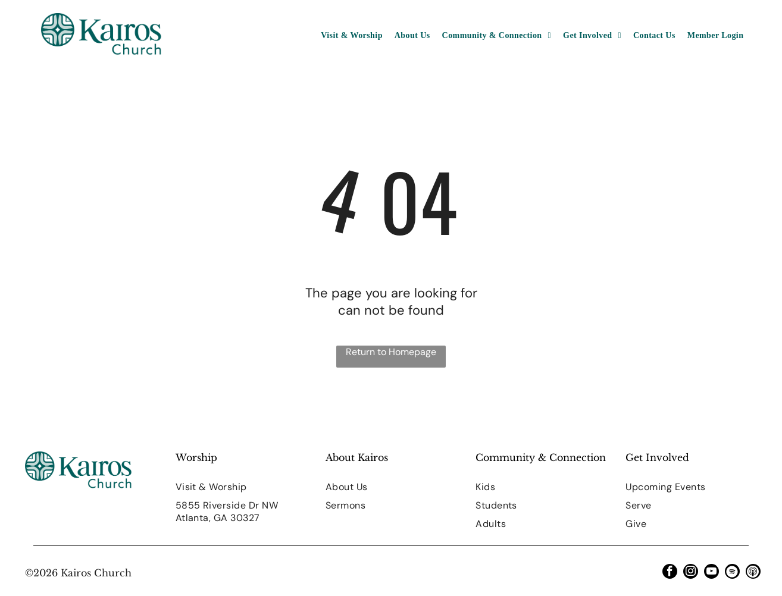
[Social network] (753, 573)
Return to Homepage (391, 352)
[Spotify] (732, 573)
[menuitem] (352, 36)
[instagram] (690, 573)
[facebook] (669, 573)
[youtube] (711, 573)
